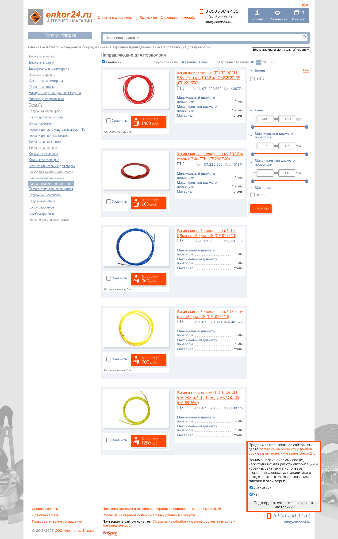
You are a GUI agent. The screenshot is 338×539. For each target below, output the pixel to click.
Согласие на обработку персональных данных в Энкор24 (149, 515)
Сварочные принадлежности (133, 47)
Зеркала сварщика (42, 75)
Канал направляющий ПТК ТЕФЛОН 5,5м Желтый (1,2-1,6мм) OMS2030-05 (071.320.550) (208, 398)
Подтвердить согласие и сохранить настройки (284, 505)
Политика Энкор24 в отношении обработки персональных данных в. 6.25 (162, 509)
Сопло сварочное (41, 207)
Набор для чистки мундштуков (51, 172)
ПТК (260, 79)
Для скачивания (45, 515)
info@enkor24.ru (218, 22)
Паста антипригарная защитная (51, 189)
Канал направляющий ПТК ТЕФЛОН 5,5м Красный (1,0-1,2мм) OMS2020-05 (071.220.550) (208, 78)
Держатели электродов (45, 142)
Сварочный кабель (42, 201)
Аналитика (260, 488)
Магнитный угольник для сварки (52, 166)
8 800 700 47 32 (221, 11)
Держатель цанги (41, 63)
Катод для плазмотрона (46, 81)
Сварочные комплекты (45, 195)
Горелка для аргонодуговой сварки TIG (57, 130)
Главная (34, 47)
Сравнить (119, 120)
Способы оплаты (45, 509)
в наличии (113, 62)
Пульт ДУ (35, 105)
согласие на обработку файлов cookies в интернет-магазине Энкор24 (281, 451)
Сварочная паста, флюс (45, 111)
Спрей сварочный (41, 214)
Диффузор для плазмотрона (49, 69)
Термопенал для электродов (49, 220)
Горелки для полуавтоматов (49, 136)
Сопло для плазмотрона (46, 117)
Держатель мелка (41, 56)
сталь (261, 195)
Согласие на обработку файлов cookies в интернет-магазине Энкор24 (169, 523)
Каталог (52, 47)
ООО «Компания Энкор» (74, 530)
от (254, 119)
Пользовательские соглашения (57, 521)
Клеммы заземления (43, 154)
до (276, 119)
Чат (254, 494)
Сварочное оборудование (84, 47)
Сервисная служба (178, 17)
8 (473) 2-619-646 (220, 17)
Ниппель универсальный (46, 99)
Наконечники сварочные (46, 178)
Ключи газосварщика (44, 160)
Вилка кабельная (41, 123)
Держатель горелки (43, 148)
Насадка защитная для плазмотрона (55, 93)
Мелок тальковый (41, 87)
